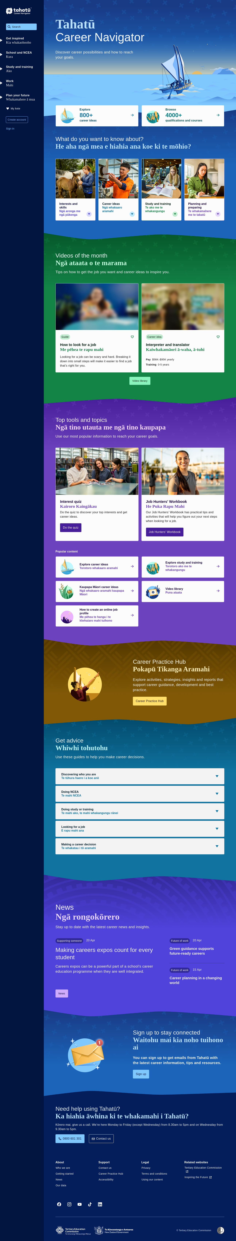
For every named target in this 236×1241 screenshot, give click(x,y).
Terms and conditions (154, 1173)
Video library (139, 380)
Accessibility (106, 1179)
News (61, 993)
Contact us (101, 1138)
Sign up (141, 1074)
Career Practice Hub (150, 701)
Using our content (152, 1179)
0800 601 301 (70, 1138)
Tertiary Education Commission (203, 1169)
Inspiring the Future (198, 1177)
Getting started (65, 1173)
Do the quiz (70, 527)
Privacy (146, 1167)
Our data (61, 1185)
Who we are (63, 1167)
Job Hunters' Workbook (165, 531)
